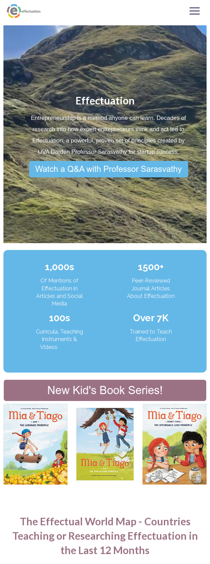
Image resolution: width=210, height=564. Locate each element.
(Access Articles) (151, 303)
